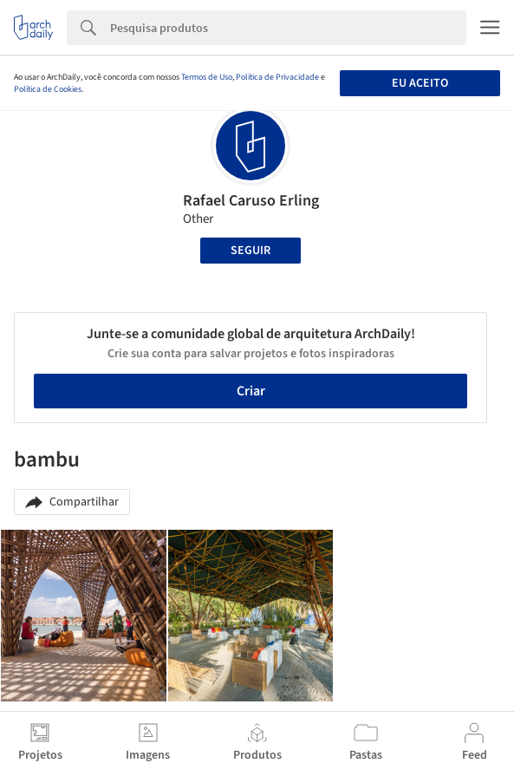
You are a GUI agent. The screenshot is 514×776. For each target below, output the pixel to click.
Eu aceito (420, 83)
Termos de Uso (206, 77)
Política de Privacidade (277, 77)
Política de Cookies (47, 89)
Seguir (250, 250)
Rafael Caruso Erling (251, 201)
